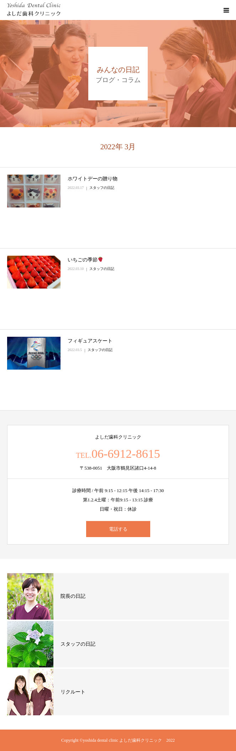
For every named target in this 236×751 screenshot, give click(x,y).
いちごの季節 (85, 259)
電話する (118, 529)
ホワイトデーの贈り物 (92, 178)
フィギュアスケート (90, 341)
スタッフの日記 (101, 188)
